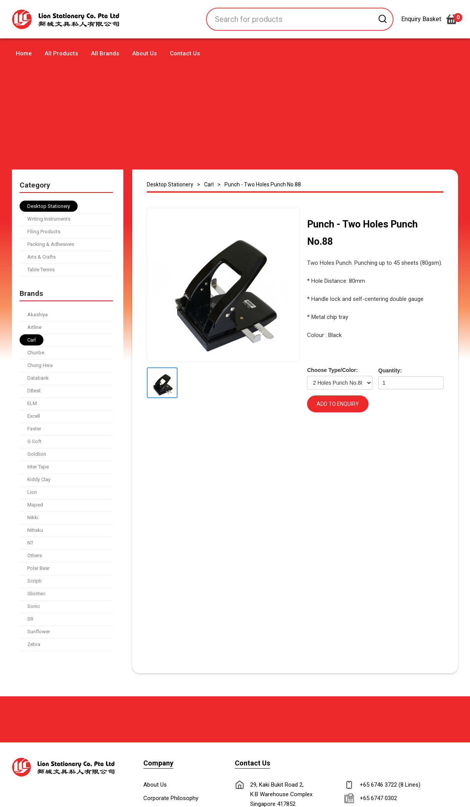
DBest (34, 391)
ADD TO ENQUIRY (338, 404)
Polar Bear (38, 568)
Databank (38, 378)
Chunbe (35, 352)
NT (30, 543)
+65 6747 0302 (378, 798)
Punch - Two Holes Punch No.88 (262, 184)
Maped (35, 505)
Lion (32, 492)
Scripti (34, 581)
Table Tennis (41, 269)
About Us (144, 53)
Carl (31, 340)
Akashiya (37, 314)
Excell (33, 416)
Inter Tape (38, 467)
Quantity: (390, 370)
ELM (32, 403)
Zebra (33, 644)
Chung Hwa (40, 365)
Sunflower (38, 631)
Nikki (32, 517)
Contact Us (185, 53)
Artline (34, 327)
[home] (79, 19)
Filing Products (43, 231)
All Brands (105, 53)
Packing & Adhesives (50, 244)
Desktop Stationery (48, 206)
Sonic (33, 606)
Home (24, 53)
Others (34, 555)
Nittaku (35, 530)
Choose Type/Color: (332, 370)
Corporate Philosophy (170, 798)
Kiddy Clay (38, 479)
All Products (61, 53)
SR (30, 619)
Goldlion (36, 454)
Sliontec (36, 593)
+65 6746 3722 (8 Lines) (390, 784)
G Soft (34, 441)
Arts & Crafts (41, 257)
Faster (34, 429)
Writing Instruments (48, 219)
